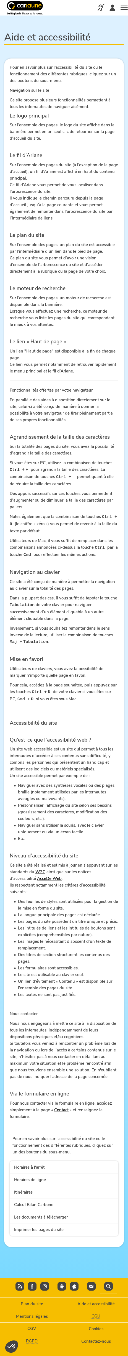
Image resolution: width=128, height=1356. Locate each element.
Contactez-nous (96, 1340)
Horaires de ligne (30, 1177)
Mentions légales (32, 1315)
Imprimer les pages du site (39, 1227)
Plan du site (32, 1302)
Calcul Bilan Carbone (33, 1202)
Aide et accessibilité (96, 1302)
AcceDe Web (49, 876)
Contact (61, 1107)
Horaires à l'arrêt (29, 1164)
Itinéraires (23, 1189)
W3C (40, 869)
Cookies (96, 1327)
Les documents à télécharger (41, 1214)
